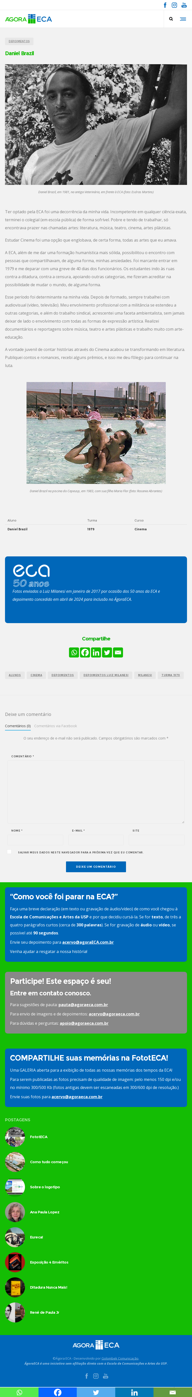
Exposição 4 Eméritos (49, 1262)
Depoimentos (63, 675)
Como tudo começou (49, 1161)
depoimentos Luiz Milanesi (106, 675)
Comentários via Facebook (55, 725)
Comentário (22, 756)
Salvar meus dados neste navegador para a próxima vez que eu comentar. (81, 852)
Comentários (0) (18, 725)
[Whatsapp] (74, 652)
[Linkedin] (96, 652)
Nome (17, 831)
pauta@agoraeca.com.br (83, 1004)
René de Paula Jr (44, 1312)
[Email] (118, 652)
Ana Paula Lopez (44, 1212)
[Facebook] (85, 652)
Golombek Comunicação (120, 1358)
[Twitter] (107, 652)
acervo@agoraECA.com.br (88, 942)
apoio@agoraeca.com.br (84, 1023)
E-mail (78, 831)
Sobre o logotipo (45, 1187)
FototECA (38, 1136)
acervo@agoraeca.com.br (114, 1014)
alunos (15, 675)
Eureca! (36, 1237)
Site (135, 831)
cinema (36, 675)
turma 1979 (171, 675)
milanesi (145, 675)
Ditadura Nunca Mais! (48, 1287)
